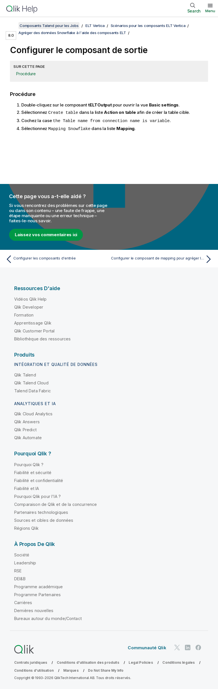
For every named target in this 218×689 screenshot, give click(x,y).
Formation (23, 315)
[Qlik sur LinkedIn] (187, 647)
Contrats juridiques (30, 662)
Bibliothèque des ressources (42, 338)
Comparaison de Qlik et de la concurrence (55, 504)
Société (21, 554)
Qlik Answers (27, 421)
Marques (71, 670)
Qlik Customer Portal (34, 330)
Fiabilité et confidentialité (38, 480)
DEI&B (20, 578)
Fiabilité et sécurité (32, 472)
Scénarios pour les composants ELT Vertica (148, 25)
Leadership (25, 562)
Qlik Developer (28, 307)
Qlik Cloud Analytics (33, 413)
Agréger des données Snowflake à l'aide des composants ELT (72, 32)
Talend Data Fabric (32, 390)
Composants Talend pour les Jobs (49, 25)
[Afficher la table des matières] (11, 25)
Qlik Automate (28, 437)
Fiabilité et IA (26, 488)
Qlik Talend (25, 374)
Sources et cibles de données (43, 520)
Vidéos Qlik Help (30, 299)
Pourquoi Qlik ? (28, 464)
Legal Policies (141, 662)
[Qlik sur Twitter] (177, 647)
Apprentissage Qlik (32, 323)
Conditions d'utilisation (34, 670)
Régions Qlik (26, 528)
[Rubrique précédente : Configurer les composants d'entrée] (55, 259)
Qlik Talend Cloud (31, 382)
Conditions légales (178, 662)
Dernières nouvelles (33, 610)
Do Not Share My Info (105, 670)
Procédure (26, 73)
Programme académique (38, 586)
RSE (18, 570)
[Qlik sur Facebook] (198, 647)
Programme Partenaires (37, 594)
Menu (210, 11)
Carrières (23, 602)
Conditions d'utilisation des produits (88, 662)
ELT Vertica (95, 25)
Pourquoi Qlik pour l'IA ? (37, 496)
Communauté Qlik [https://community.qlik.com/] (147, 647)
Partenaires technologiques (41, 512)
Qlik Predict (25, 429)
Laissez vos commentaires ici (46, 234)
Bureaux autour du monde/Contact (48, 618)
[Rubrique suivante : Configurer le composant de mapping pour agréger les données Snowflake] (162, 259)
